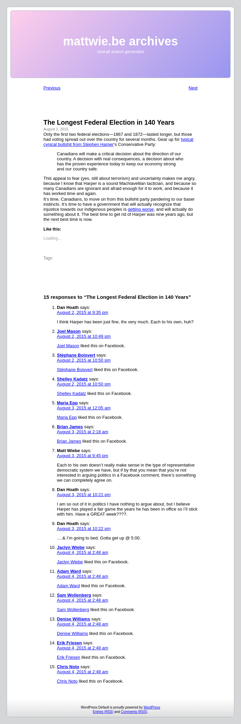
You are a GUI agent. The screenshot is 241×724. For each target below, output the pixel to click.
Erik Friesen (69, 642)
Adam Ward (69, 571)
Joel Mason (69, 331)
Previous (52, 87)
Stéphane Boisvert (76, 355)
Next (193, 87)
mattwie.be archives (120, 41)
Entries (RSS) (103, 712)
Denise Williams (73, 618)
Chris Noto (68, 666)
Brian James (70, 426)
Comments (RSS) (134, 712)
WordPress (152, 707)
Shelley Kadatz (72, 378)
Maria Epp (67, 402)
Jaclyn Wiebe (70, 547)
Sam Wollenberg (74, 595)
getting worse (141, 209)
